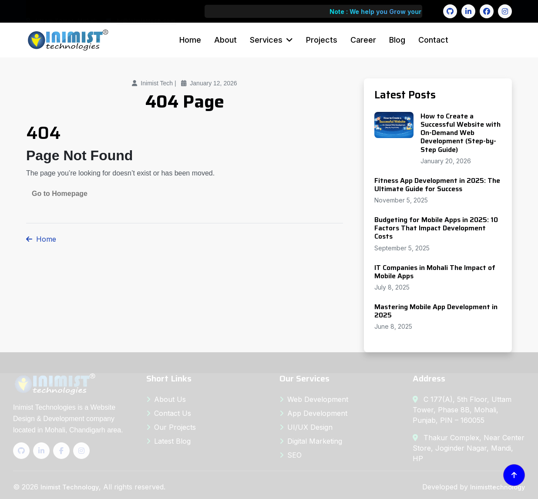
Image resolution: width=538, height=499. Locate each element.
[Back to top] (514, 475)
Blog (397, 39)
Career (363, 39)
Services (266, 39)
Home (190, 39)
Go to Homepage (59, 193)
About (225, 39)
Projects (321, 39)
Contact (433, 39)
